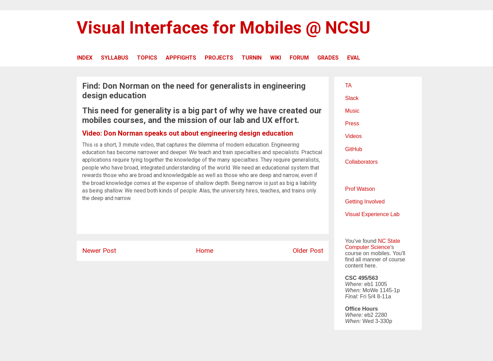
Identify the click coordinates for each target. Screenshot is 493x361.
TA (348, 85)
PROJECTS (219, 57)
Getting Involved (365, 201)
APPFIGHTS (181, 57)
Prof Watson (360, 189)
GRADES (328, 57)
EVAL (353, 57)
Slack (351, 98)
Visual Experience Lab (372, 214)
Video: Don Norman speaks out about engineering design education (187, 133)
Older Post (308, 250)
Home (204, 250)
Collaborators (361, 162)
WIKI (275, 57)
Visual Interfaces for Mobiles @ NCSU (223, 28)
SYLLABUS (114, 57)
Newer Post (99, 250)
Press (352, 123)
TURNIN (252, 57)
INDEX (84, 57)
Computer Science (367, 247)
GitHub (353, 149)
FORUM (299, 57)
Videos (353, 136)
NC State (389, 241)
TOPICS (147, 57)
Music (352, 111)
